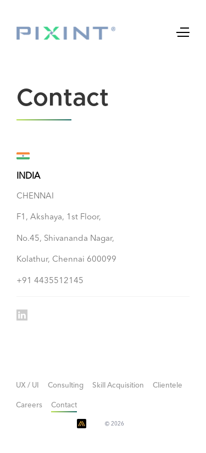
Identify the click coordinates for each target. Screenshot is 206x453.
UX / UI (27, 385)
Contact (64, 405)
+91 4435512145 (49, 281)
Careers (29, 405)
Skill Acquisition (118, 385)
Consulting (65, 385)
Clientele (167, 385)
